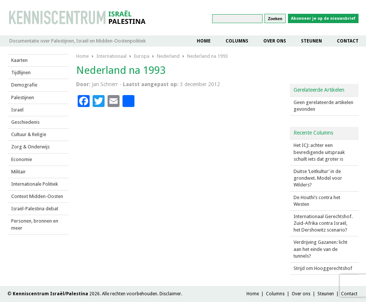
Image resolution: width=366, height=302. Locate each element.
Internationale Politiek (34, 184)
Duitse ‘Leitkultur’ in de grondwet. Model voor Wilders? (318, 178)
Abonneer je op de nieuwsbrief (323, 18)
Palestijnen (22, 97)
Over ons (274, 41)
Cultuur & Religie (28, 134)
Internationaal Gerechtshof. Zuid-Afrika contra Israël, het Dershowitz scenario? (323, 223)
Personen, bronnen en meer (34, 224)
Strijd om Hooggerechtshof (323, 268)
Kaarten (19, 60)
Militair (18, 171)
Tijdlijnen (21, 72)
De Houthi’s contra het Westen (317, 201)
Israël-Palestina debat (34, 208)
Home (204, 41)
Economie (21, 159)
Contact (348, 41)
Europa (141, 56)
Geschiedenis (25, 122)
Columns (237, 41)
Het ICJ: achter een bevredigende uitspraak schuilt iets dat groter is (319, 151)
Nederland (168, 56)
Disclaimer (170, 293)
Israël (17, 110)
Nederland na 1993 (207, 56)
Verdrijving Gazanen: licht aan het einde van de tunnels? (320, 248)
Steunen (311, 41)
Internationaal (111, 56)
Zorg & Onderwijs (30, 147)
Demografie (24, 85)
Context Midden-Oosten (37, 196)
